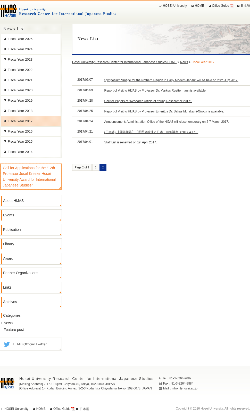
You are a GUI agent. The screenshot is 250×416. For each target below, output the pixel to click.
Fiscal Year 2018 (20, 111)
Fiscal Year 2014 (20, 152)
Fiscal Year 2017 (20, 121)
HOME (199, 5)
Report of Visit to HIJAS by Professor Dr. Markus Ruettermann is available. (155, 90)
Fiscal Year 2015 (20, 141)
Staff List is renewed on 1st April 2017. (130, 142)
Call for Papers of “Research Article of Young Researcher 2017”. (148, 101)
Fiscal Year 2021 (20, 80)
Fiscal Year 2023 (20, 59)
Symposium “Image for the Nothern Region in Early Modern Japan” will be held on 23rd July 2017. (171, 80)
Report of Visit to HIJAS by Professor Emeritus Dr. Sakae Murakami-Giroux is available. (164, 111)
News (8, 323)
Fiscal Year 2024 (20, 49)
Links (7, 287)
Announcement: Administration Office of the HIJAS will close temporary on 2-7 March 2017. (166, 122)
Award (8, 258)
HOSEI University (175, 5)
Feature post (14, 330)
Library (8, 244)
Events (8, 215)
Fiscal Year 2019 (20, 100)
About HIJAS (13, 201)
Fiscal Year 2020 (20, 90)
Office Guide (220, 5)
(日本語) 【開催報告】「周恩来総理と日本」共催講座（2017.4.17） (151, 132)
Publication (12, 229)
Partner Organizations (20, 273)
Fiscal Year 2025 (20, 39)
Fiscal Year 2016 (20, 131)
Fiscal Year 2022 (20, 70)
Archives (10, 302)
